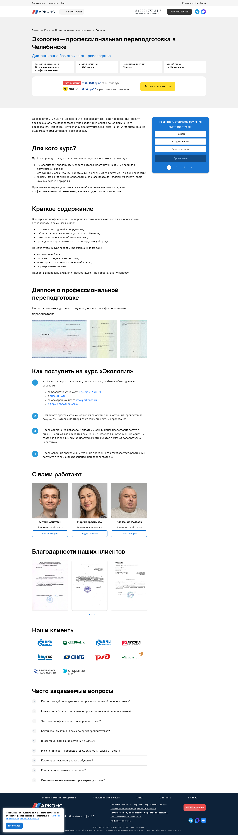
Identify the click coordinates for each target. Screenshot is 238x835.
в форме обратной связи (63, 403)
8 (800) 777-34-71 (149, 11)
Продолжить (180, 158)
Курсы (139, 797)
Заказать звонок (179, 11)
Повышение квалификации (106, 797)
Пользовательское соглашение (125, 816)
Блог (63, 3)
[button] (89, 614)
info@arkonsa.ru (86, 399)
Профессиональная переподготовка (58, 797)
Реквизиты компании (120, 821)
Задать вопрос (50, 533)
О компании (38, 3)
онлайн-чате (58, 395)
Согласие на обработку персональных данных (133, 808)
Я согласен (14, 825)
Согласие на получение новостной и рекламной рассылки (139, 812)
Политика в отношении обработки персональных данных (138, 804)
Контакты (53, 3)
